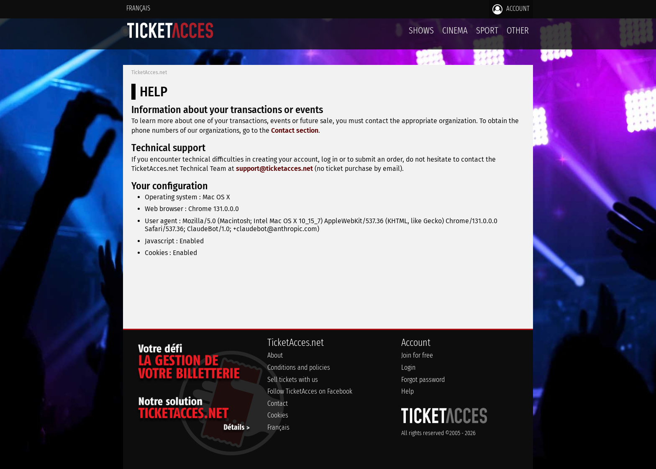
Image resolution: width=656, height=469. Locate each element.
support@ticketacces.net (274, 169)
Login (408, 367)
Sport (487, 30)
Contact (277, 403)
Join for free (417, 355)
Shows (421, 30)
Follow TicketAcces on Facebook (309, 391)
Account (511, 9)
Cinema (455, 30)
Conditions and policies (298, 367)
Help (407, 391)
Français (138, 8)
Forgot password (423, 380)
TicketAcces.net (149, 72)
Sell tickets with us (292, 380)
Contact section (294, 130)
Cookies (277, 415)
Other (518, 30)
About (275, 355)
